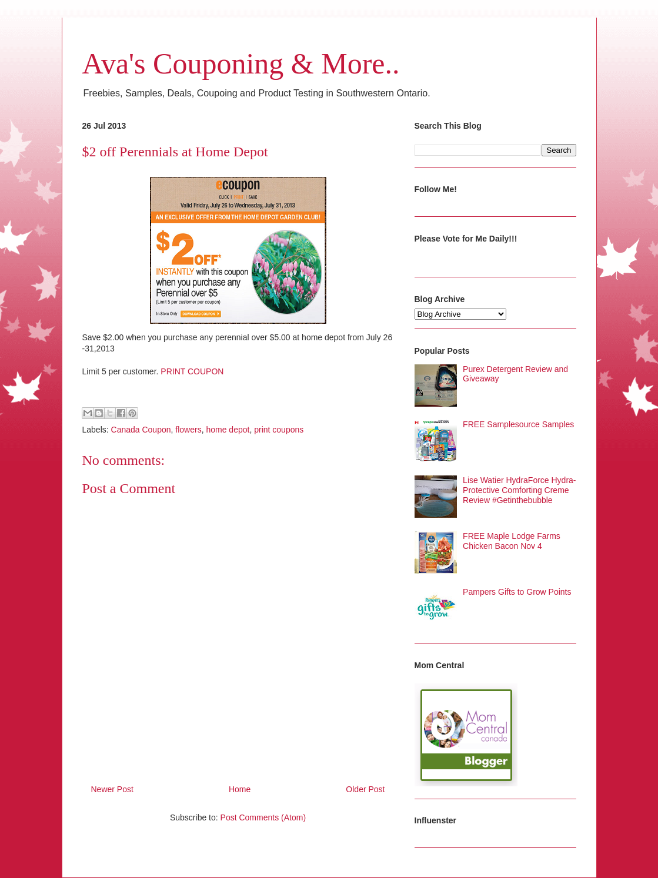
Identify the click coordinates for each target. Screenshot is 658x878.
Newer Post (112, 789)
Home (239, 789)
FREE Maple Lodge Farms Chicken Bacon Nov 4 (511, 541)
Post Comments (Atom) (263, 817)
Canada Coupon (141, 429)
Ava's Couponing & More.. (241, 63)
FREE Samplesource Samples (518, 424)
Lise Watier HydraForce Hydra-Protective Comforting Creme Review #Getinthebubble (519, 490)
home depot (227, 429)
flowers (188, 429)
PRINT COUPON (192, 371)
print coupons (278, 429)
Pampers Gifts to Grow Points (517, 591)
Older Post (365, 789)
